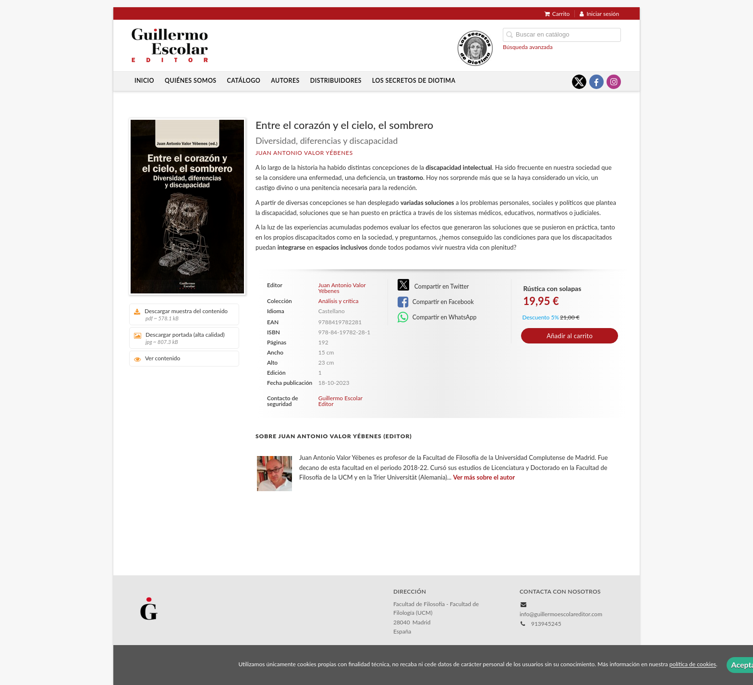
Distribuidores (336, 80)
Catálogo (244, 80)
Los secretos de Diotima (414, 80)
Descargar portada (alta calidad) (181, 338)
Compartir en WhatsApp (437, 317)
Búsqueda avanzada (528, 47)
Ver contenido (157, 359)
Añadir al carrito (570, 336)
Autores (285, 80)
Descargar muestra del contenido (181, 314)
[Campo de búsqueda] (562, 35)
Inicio (144, 80)
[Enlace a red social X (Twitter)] (579, 82)
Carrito (557, 13)
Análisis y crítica (338, 301)
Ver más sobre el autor (484, 477)
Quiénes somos (191, 80)
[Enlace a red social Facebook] (596, 82)
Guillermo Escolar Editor (340, 400)
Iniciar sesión (599, 13)
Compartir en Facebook (436, 302)
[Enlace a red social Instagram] (614, 82)
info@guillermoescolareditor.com (561, 614)
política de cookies (692, 664)
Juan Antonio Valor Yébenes (304, 152)
